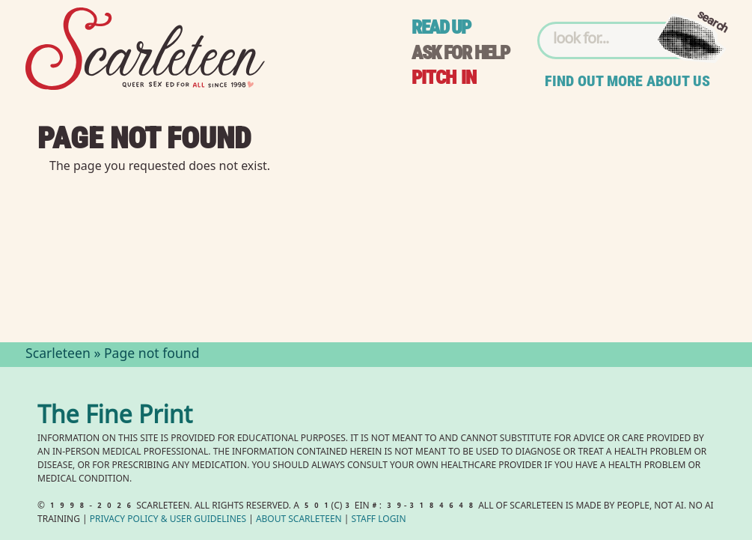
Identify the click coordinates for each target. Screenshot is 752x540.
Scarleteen (58, 355)
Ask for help (460, 53)
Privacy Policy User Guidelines (168, 520)
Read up (441, 27)
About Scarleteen (299, 520)
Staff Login (379, 520)
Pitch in (444, 77)
